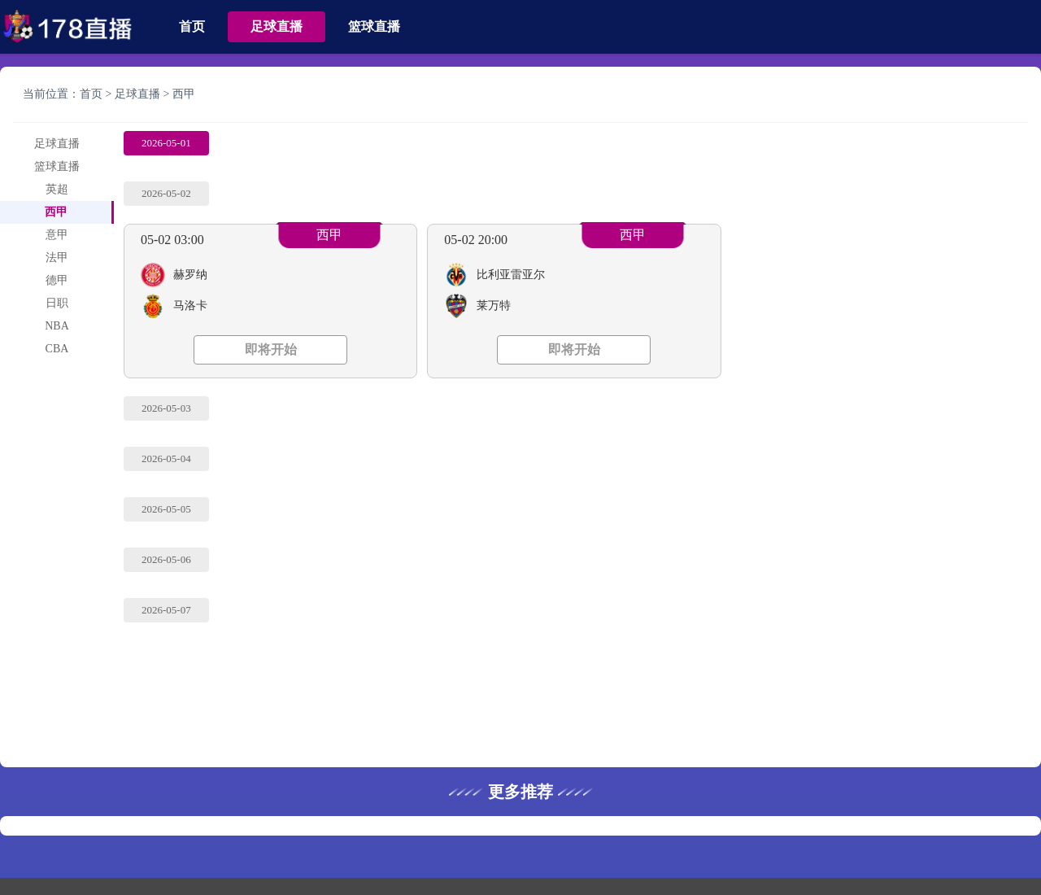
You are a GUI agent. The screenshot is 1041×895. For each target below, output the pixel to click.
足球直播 (276, 26)
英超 (57, 189)
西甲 (183, 94)
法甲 (57, 257)
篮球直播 (374, 26)
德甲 (57, 280)
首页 (192, 26)
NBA (57, 326)
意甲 (57, 235)
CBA (57, 349)
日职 (57, 303)
